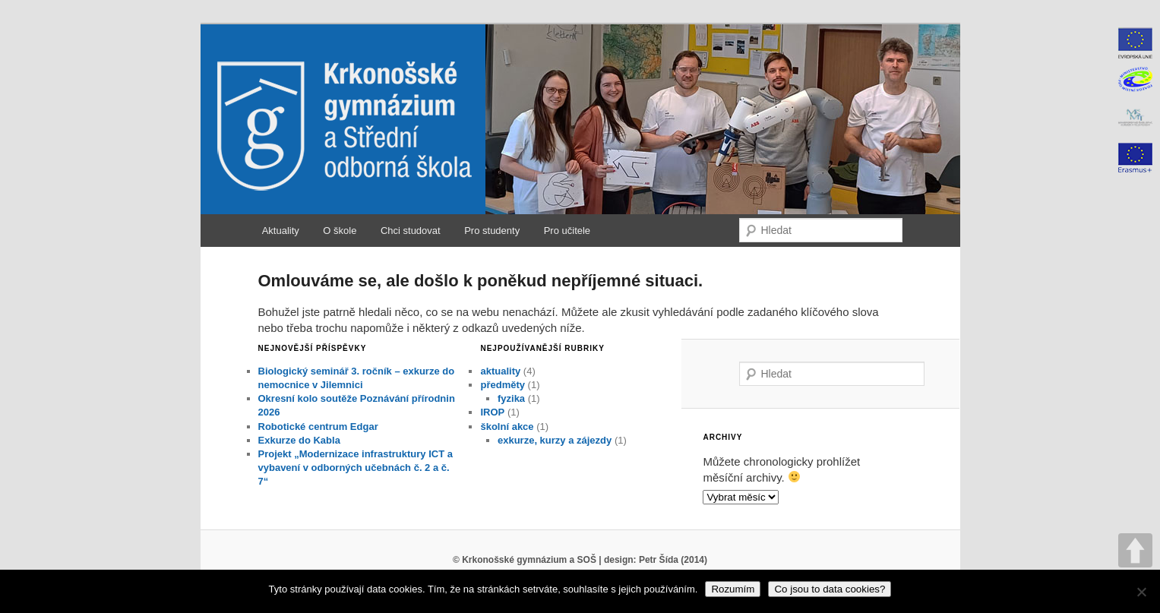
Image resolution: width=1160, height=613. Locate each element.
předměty (502, 384)
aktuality (500, 371)
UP (1135, 550)
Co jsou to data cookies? (829, 589)
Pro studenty (492, 230)
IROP (492, 412)
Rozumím (732, 589)
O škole (339, 230)
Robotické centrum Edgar (318, 426)
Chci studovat (411, 230)
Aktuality (280, 230)
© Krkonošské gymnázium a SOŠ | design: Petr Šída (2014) (580, 560)
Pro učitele (567, 230)
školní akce (506, 426)
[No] (1141, 591)
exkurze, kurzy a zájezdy (555, 440)
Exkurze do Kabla (299, 440)
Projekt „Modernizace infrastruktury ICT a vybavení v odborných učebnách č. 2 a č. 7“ (355, 467)
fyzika (511, 398)
